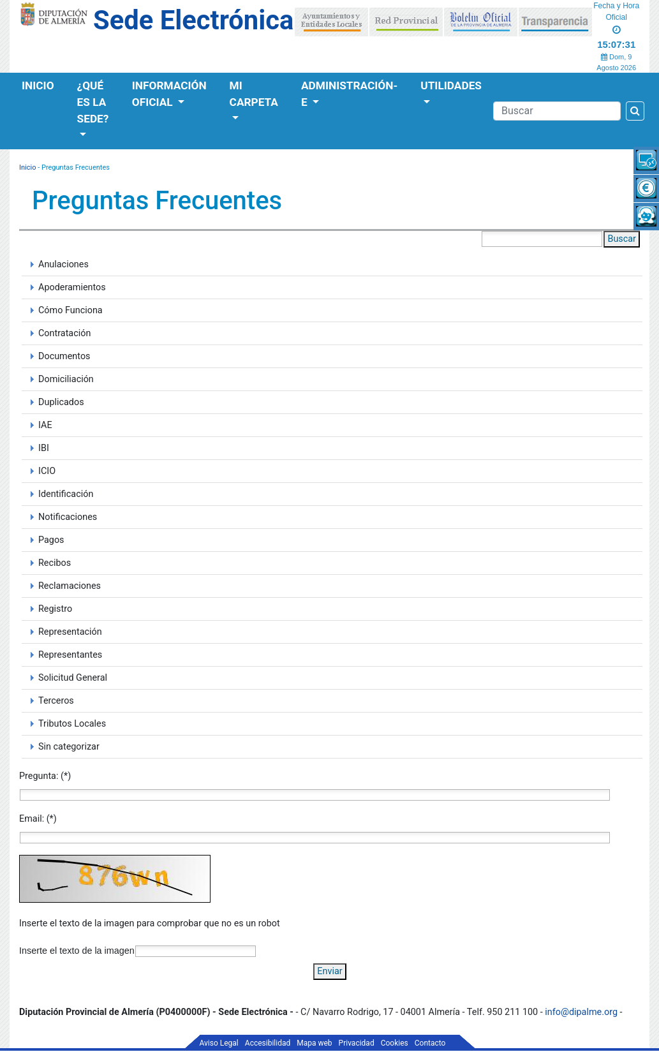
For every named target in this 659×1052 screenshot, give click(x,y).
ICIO (47, 471)
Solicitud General (72, 677)
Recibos (54, 563)
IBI (43, 448)
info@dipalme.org (581, 1012)
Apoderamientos (72, 287)
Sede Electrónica (193, 20)
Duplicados (61, 402)
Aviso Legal (219, 1043)
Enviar (329, 971)
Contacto (430, 1043)
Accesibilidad (267, 1043)
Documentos (64, 356)
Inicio (38, 85)
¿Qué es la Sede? (93, 102)
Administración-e (349, 93)
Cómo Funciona (70, 310)
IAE (45, 425)
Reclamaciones (69, 586)
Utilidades (451, 85)
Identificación (65, 494)
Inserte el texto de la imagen (77, 950)
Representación (70, 631)
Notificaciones (67, 517)
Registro (55, 609)
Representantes (70, 654)
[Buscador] (557, 111)
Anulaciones (63, 264)
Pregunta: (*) (45, 776)
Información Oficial (169, 93)
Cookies (394, 1043)
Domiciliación (66, 379)
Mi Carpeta (254, 93)
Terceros (56, 700)
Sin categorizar (69, 746)
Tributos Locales (72, 723)
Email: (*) (38, 818)
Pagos (51, 540)
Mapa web (314, 1043)
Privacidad (356, 1043)
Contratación (64, 333)
